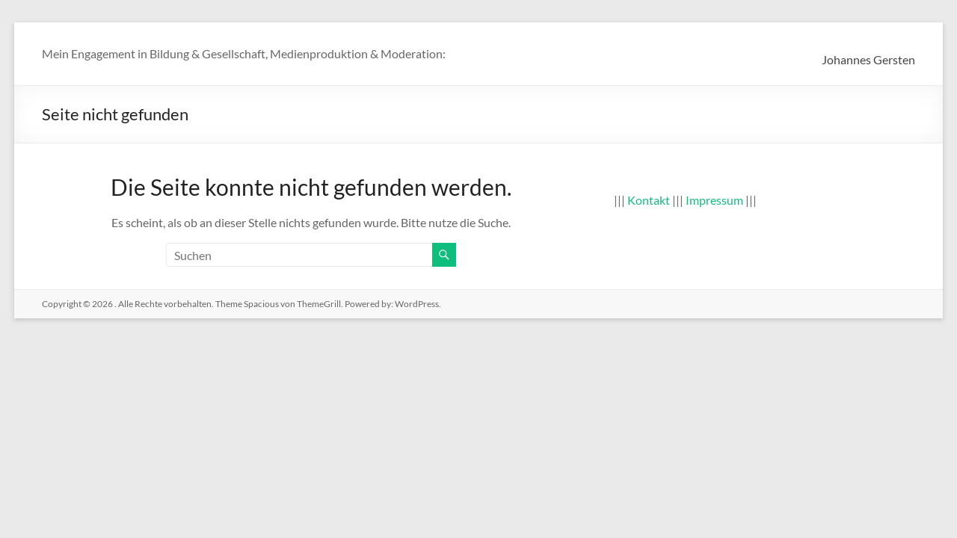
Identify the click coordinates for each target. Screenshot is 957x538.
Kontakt (648, 200)
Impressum (714, 200)
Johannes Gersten (868, 59)
